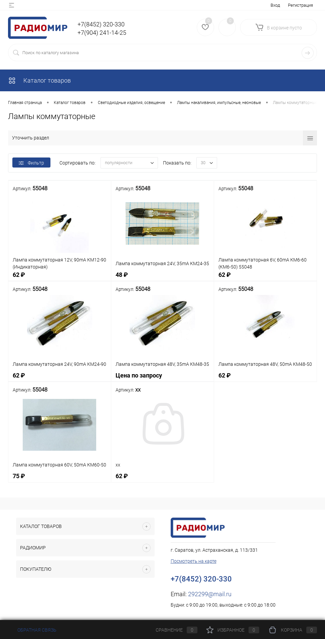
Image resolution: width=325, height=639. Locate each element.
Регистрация (300, 5)
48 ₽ (162, 278)
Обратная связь (32, 630)
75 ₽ (60, 479)
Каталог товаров (39, 80)
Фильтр (31, 163)
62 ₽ (60, 278)
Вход (275, 5)
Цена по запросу (162, 379)
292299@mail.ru (209, 594)
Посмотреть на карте (193, 561)
